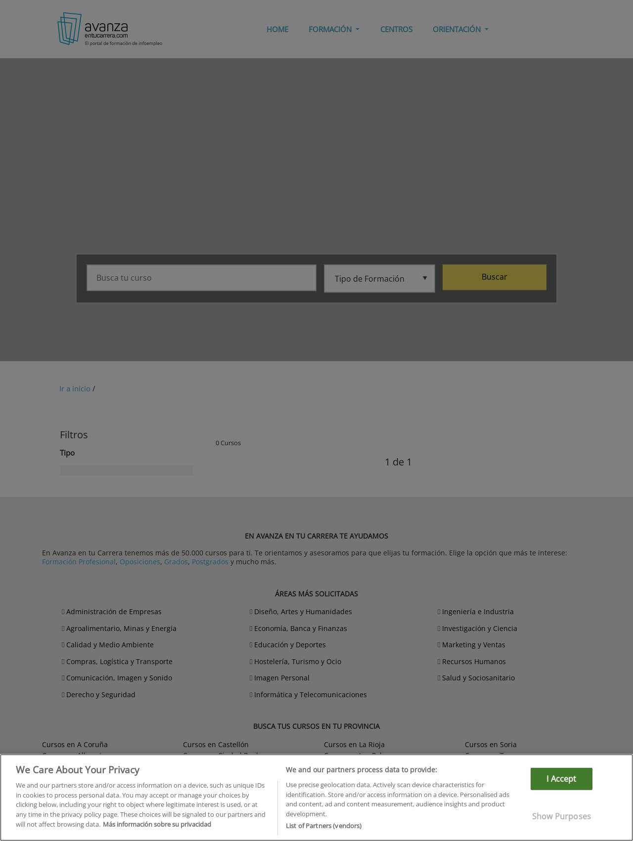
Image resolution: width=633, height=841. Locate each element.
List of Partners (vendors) (324, 825)
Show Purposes (561, 816)
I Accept (561, 778)
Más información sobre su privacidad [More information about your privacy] (157, 824)
